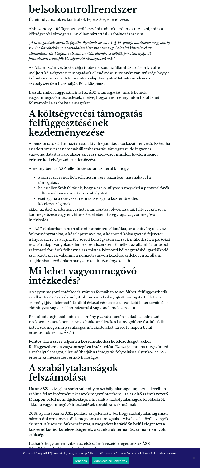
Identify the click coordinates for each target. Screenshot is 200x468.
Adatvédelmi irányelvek (110, 461)
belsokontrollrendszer (83, 9)
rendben (81, 461)
